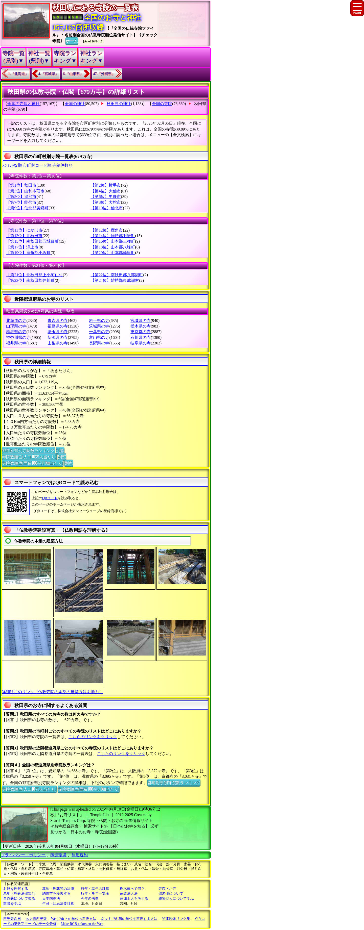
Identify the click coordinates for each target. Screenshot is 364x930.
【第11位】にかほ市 (24, 230)
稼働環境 (58, 855)
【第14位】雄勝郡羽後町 (112, 236)
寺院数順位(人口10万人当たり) (29, 457)
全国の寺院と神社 (23, 104)
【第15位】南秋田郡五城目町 (32, 241)
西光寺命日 (12, 919)
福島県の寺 (58, 326)
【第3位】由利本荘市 (25, 191)
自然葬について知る (19, 898)
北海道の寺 (16, 320)
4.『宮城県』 (48, 74)
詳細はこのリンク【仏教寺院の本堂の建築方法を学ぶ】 (52, 692)
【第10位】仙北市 (106, 208)
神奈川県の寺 (18, 337)
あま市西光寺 (36, 919)
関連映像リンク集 (176, 919)
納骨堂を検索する (56, 893)
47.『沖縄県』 (104, 74)
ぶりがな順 (12, 165)
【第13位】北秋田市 (24, 236)
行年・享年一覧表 (95, 893)
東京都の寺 (140, 332)
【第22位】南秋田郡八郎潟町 (116, 275)
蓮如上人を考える (134, 898)
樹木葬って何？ (132, 889)
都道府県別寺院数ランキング (28, 450)
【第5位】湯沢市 (21, 196)
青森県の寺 (58, 320)
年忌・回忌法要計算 (58, 904)
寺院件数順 (62, 165)
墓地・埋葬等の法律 (58, 889)
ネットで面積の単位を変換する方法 (129, 919)
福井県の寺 (16, 343)
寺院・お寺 (167, 889)
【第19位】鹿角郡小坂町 (28, 252)
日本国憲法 (51, 898)
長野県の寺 (99, 343)
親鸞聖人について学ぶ (176, 898)
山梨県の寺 (58, 343)
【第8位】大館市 (105, 202)
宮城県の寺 (140, 320)
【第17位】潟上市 (22, 247)
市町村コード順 (37, 165)
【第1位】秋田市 (21, 185)
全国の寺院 (162, 104)
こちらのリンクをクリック (93, 737)
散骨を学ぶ (12, 904)
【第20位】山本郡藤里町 (112, 252)
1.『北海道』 (18, 74)
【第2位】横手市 (105, 185)
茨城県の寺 (99, 326)
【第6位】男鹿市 (105, 196)
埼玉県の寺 (58, 332)
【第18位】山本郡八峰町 (112, 247)
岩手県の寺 (99, 320)
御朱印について (170, 893)
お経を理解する (15, 889)
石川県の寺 (140, 337)
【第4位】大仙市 (105, 191)
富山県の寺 (99, 337)
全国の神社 (75, 104)
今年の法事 (90, 898)
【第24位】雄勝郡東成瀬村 (114, 280)
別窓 (60, 450)
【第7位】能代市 (21, 202)
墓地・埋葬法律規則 (19, 893)
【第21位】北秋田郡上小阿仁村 (34, 275)
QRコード (50, 498)
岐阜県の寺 (140, 343)
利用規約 (80, 855)
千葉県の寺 (99, 332)
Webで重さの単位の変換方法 (73, 919)
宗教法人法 (129, 893)
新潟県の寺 (58, 337)
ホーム (72, 41)
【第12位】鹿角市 (106, 230)
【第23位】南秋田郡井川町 (30, 280)
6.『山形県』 (73, 74)
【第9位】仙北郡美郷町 (27, 208)
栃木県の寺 (140, 326)
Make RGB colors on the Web (82, 924)
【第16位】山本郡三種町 (112, 241)
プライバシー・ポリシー (23, 855)
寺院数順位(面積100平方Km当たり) (32, 463)
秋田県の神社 (119, 104)
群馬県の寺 (16, 332)
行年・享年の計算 (95, 889)
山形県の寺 (16, 326)
